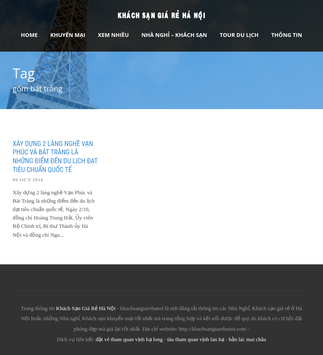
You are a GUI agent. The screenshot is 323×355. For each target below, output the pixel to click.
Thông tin (286, 35)
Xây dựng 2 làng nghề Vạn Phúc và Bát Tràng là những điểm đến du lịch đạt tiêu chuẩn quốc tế (55, 157)
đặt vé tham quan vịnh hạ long (129, 339)
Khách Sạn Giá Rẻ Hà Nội (86, 308)
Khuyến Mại (67, 35)
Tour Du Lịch (239, 35)
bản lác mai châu (247, 339)
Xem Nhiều (113, 35)
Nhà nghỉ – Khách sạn (174, 35)
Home (29, 35)
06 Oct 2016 (28, 179)
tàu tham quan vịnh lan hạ (195, 339)
